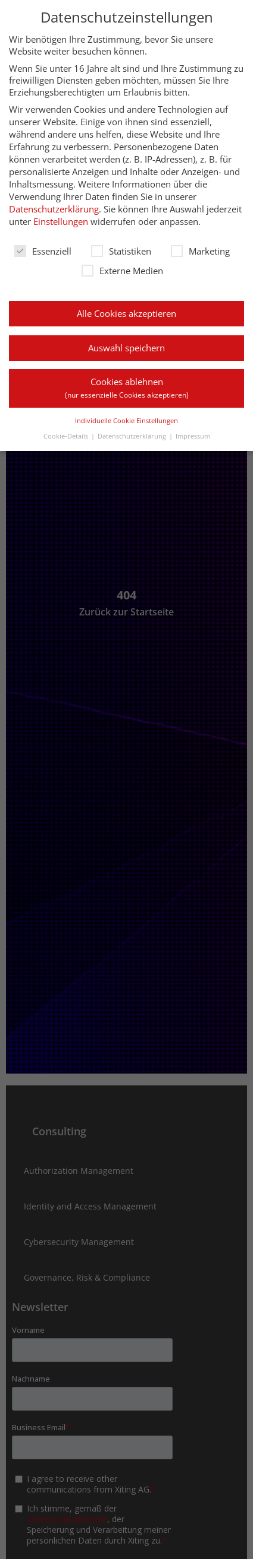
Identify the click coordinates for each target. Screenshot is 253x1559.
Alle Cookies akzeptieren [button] (126, 313)
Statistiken (121, 251)
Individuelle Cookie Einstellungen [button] (126, 420)
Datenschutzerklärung (54, 209)
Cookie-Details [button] (65, 435)
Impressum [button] (193, 435)
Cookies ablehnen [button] (127, 388)
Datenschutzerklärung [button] (132, 435)
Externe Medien (122, 271)
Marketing (200, 251)
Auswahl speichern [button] (126, 348)
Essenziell (42, 251)
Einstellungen (60, 221)
